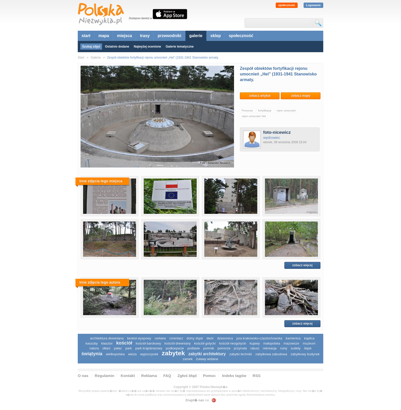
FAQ (167, 376)
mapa (103, 36)
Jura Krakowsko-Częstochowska (259, 338)
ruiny (283, 348)
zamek (188, 359)
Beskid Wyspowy (139, 338)
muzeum (309, 343)
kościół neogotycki (232, 343)
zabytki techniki (240, 354)
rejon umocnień (286, 110)
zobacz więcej (302, 265)
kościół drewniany (177, 343)
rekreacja (269, 348)
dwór (210, 338)
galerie (196, 36)
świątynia (91, 353)
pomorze (223, 348)
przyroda (240, 348)
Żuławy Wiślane (207, 359)
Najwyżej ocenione (147, 46)
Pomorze (247, 110)
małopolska (271, 343)
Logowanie (313, 5)
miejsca (124, 36)
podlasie (193, 348)
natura (94, 348)
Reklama (149, 376)
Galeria (96, 57)
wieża (132, 354)
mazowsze (291, 343)
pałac (118, 348)
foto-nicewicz (277, 132)
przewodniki (169, 36)
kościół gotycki (205, 343)
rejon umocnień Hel (254, 116)
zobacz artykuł (259, 95)
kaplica (309, 338)
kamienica (293, 338)
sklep (215, 36)
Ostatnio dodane (117, 46)
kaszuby (91, 343)
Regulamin (104, 376)
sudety (295, 348)
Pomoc (209, 376)
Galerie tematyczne (180, 46)
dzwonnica (225, 338)
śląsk (308, 348)
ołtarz (106, 348)
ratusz (254, 348)
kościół (124, 343)
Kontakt (128, 376)
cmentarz (176, 338)
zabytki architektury (207, 354)
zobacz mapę (300, 95)
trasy (145, 36)
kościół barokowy (148, 343)
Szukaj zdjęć (91, 46)
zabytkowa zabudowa (271, 354)
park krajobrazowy (148, 348)
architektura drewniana (107, 338)
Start (81, 57)
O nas (83, 376)
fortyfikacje (265, 110)
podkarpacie (175, 348)
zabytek (173, 353)
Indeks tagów (234, 376)
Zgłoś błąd (187, 376)
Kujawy (255, 343)
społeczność (286, 5)
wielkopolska (115, 354)
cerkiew (160, 338)
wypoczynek (149, 354)
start (86, 36)
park (128, 348)
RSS (257, 376)
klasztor (107, 343)
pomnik (208, 348)
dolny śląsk (194, 338)
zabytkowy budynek (305, 354)
